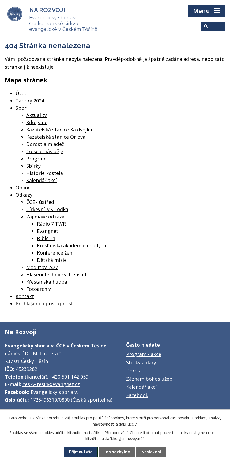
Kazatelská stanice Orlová (55, 137)
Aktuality (36, 115)
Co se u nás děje (44, 151)
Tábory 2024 (30, 100)
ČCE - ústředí (40, 202)
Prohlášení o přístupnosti (45, 303)
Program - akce (143, 354)
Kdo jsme (36, 122)
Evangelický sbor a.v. (54, 392)
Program (36, 158)
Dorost (134, 370)
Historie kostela (44, 173)
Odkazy (24, 195)
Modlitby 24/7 (42, 267)
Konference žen (54, 253)
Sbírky (33, 166)
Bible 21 (46, 238)
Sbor (21, 108)
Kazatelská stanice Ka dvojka (59, 129)
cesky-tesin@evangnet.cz (51, 384)
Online (23, 187)
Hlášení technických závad (56, 274)
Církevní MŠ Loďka (47, 209)
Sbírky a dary (141, 362)
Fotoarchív (38, 289)
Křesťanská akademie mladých (71, 245)
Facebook (137, 395)
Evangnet (47, 231)
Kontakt (25, 296)
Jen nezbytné (117, 452)
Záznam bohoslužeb (149, 379)
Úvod (22, 93)
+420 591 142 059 (69, 376)
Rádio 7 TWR (51, 224)
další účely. (128, 423)
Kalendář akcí (41, 180)
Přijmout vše (81, 452)
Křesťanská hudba (46, 281)
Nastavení (151, 452)
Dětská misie (52, 260)
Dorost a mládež (45, 144)
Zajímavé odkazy (45, 216)
